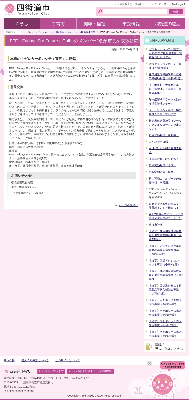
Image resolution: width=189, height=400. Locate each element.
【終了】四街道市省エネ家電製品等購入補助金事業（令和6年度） (165, 289)
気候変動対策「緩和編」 (164, 135)
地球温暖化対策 (87, 32)
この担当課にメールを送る (28, 193)
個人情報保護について (35, 360)
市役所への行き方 (53, 371)
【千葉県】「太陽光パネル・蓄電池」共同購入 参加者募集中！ (165, 89)
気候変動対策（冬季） (162, 165)
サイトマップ (158, 4)
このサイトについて (67, 360)
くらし (46, 32)
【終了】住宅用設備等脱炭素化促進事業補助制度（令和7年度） (165, 235)
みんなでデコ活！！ (161, 141)
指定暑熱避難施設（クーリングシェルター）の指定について (165, 124)
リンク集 (9, 360)
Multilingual (178, 4)
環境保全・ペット (64, 32)
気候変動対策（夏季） (162, 171)
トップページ (30, 32)
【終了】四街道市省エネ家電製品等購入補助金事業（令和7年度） (165, 250)
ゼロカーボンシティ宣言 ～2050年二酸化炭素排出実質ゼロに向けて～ (165, 53)
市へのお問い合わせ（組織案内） (92, 371)
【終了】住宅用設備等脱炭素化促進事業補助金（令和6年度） (166, 275)
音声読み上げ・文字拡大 (131, 4)
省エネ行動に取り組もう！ (165, 158)
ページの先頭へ (128, 205)
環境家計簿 (155, 224)
